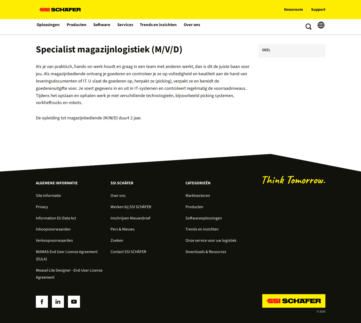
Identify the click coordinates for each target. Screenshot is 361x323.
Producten (76, 26)
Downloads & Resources (206, 252)
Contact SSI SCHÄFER (128, 252)
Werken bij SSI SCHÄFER (131, 207)
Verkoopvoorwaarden (54, 240)
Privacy (42, 207)
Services (124, 26)
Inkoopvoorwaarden (53, 229)
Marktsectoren (198, 195)
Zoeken (117, 240)
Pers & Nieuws (123, 229)
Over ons (188, 26)
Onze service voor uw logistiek (211, 240)
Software (101, 26)
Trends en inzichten (156, 26)
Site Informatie (48, 195)
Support (318, 9)
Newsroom (293, 9)
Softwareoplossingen (204, 218)
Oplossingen (48, 26)
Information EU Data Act (56, 218)
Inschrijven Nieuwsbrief (130, 218)
